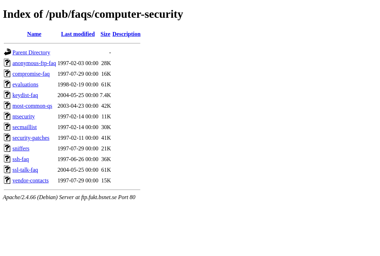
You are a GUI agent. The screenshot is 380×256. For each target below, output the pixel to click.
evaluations (25, 84)
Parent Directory (31, 52)
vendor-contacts (30, 180)
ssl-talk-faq (25, 170)
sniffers (21, 148)
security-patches (30, 138)
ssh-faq (20, 159)
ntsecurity (23, 116)
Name (34, 34)
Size (106, 34)
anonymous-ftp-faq (34, 63)
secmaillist (24, 127)
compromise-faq (31, 74)
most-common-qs (32, 106)
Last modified (78, 34)
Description (126, 34)
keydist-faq (25, 95)
